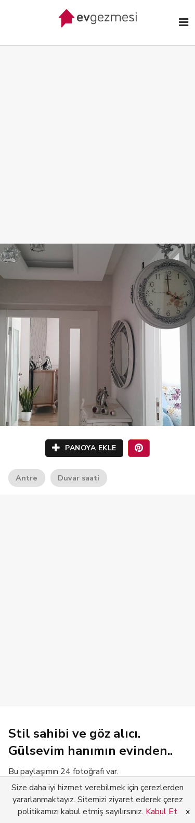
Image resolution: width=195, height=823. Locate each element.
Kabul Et (161, 811)
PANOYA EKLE (84, 448)
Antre (26, 478)
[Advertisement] (97, 134)
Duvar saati (78, 478)
